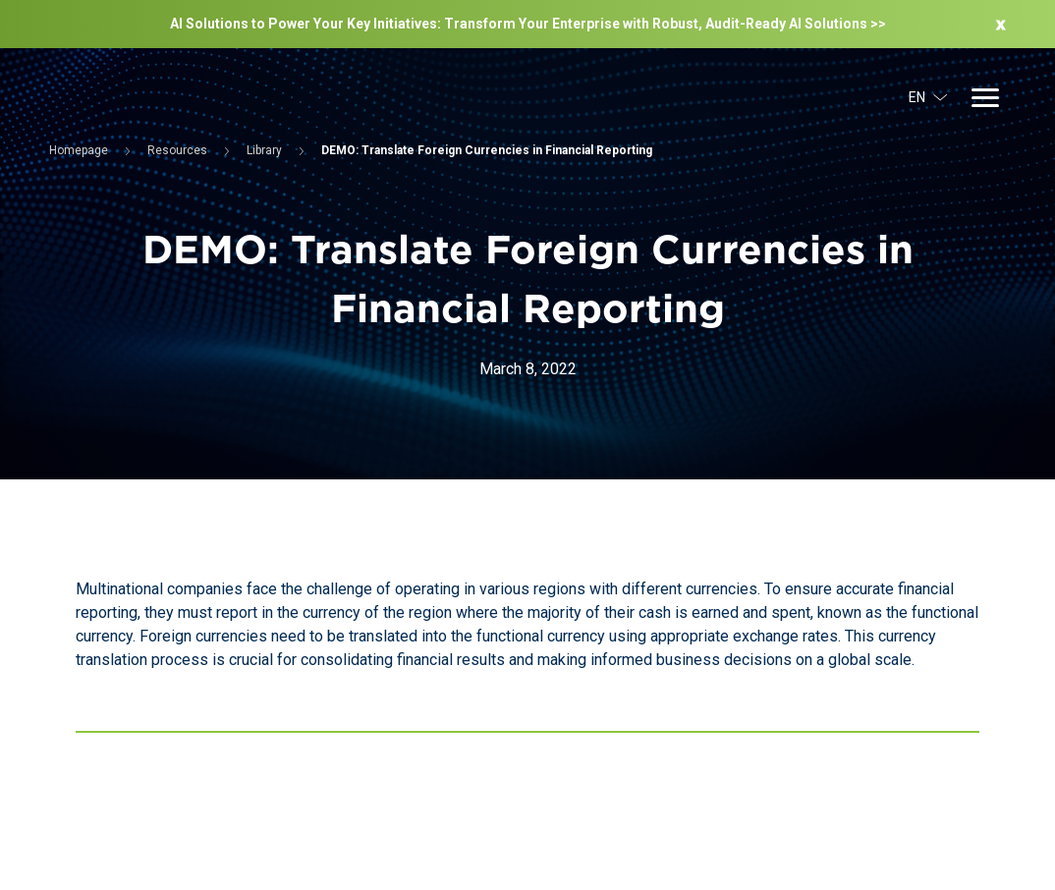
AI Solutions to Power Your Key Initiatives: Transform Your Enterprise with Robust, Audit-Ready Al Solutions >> (528, 23)
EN (928, 97)
